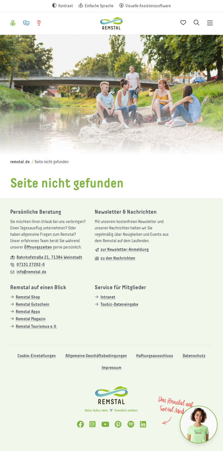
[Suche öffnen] (196, 23)
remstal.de (20, 162)
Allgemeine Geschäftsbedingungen (96, 356)
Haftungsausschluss (154, 356)
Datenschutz (194, 356)
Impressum (111, 368)
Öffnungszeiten (38, 247)
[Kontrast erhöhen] (62, 6)
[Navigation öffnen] (210, 23)
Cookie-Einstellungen (36, 356)
